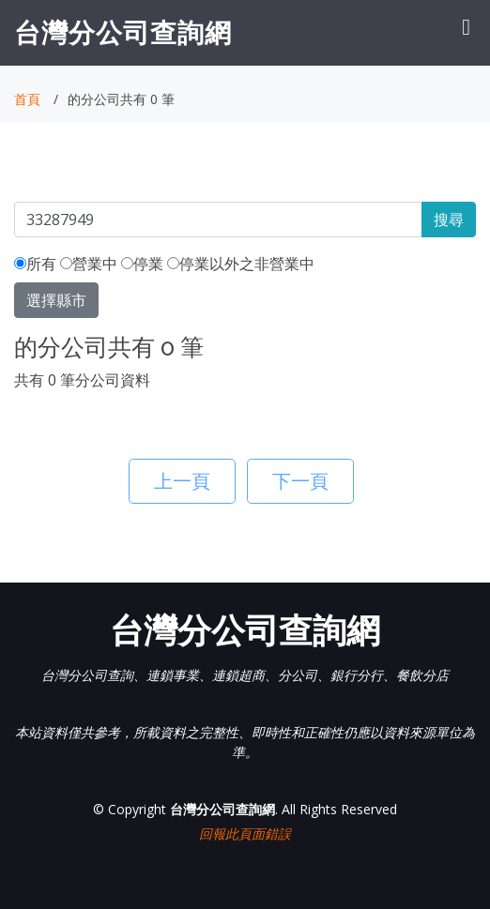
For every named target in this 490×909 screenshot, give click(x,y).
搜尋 (449, 219)
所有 (35, 263)
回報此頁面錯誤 (245, 833)
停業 (142, 263)
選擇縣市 (56, 300)
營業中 (88, 263)
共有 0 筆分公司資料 (82, 380)
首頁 (27, 99)
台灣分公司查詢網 (123, 32)
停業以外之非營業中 (240, 263)
